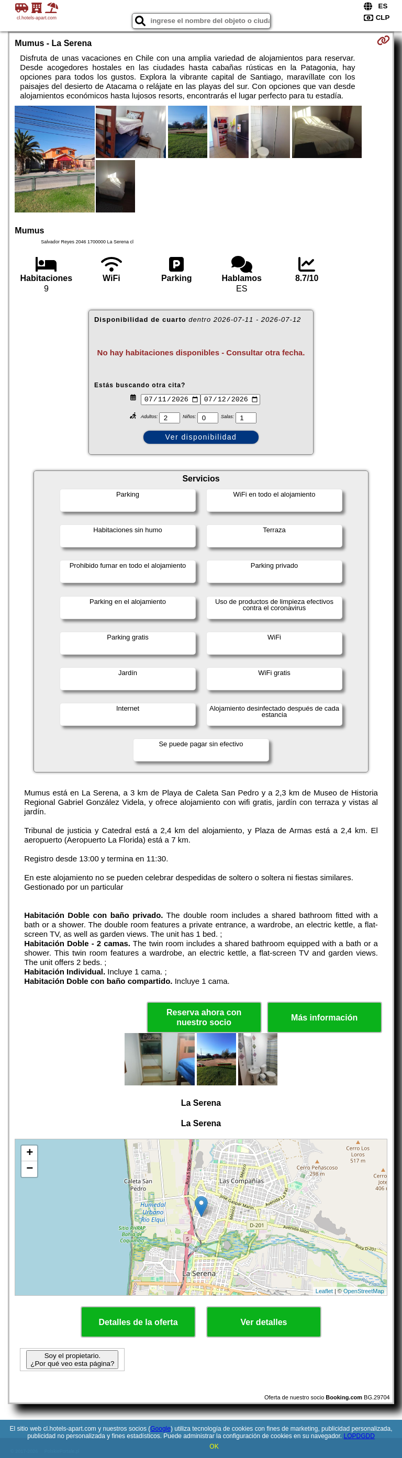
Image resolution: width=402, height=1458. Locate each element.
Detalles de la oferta (137, 1322)
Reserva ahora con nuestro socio (203, 1017)
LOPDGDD (359, 1436)
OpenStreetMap (363, 1291)
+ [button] (29, 1153)
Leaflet (324, 1291)
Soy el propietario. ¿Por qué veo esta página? (72, 1359)
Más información (324, 1017)
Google (160, 1428)
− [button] (29, 1169)
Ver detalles (264, 1322)
